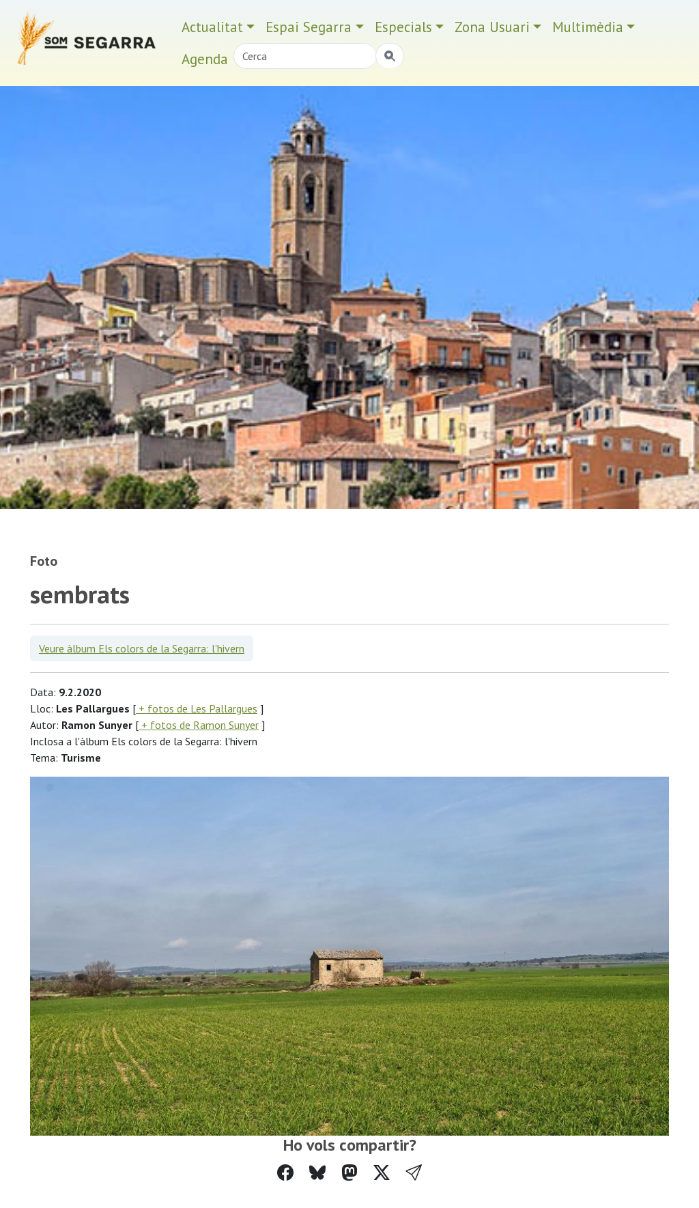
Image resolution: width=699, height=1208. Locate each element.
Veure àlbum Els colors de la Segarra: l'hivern (141, 648)
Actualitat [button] (212, 27)
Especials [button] (403, 27)
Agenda (205, 59)
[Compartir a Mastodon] (349, 1172)
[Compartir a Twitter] (381, 1172)
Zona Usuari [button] (492, 27)
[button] (413, 1172)
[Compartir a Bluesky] (317, 1172)
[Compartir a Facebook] (285, 1172)
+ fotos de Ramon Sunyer (199, 725)
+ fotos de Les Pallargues (196, 708)
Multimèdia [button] (587, 27)
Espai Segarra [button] (309, 27)
